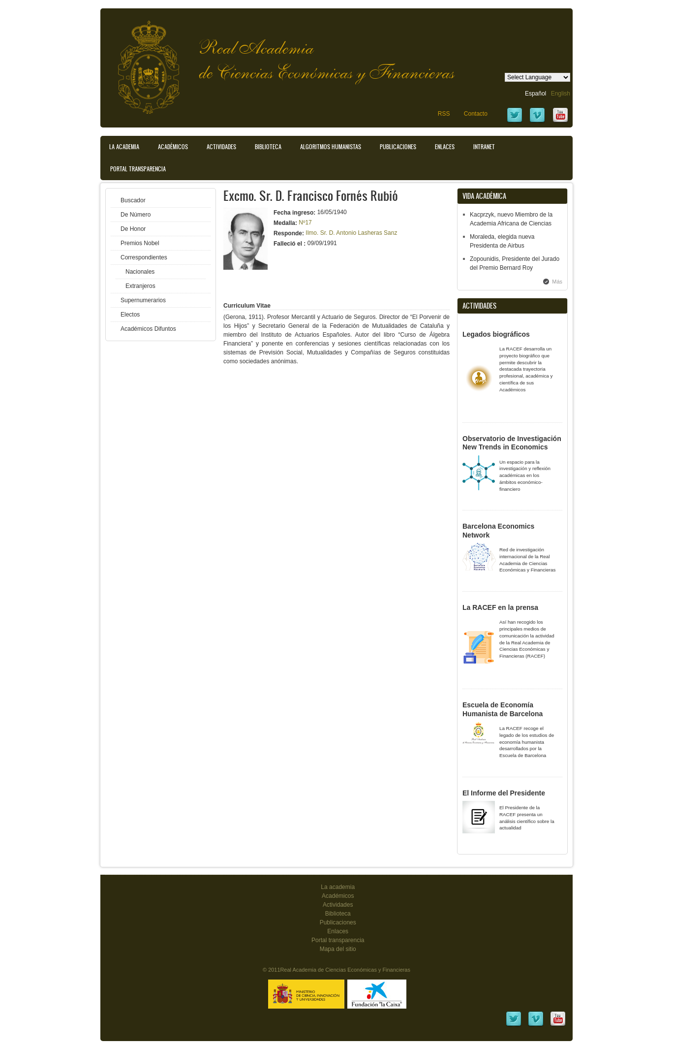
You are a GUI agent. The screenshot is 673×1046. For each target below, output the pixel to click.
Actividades (221, 147)
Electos (130, 314)
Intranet (484, 147)
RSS (444, 113)
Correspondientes (144, 257)
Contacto (476, 113)
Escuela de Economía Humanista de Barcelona (502, 709)
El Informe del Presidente (503, 793)
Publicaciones (398, 147)
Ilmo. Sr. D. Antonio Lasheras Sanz (351, 232)
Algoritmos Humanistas (330, 147)
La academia (338, 887)
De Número (136, 214)
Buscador (133, 200)
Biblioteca (268, 147)
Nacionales (139, 271)
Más (557, 282)
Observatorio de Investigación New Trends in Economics (511, 443)
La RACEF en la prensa (500, 607)
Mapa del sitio (338, 949)
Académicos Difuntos (148, 328)
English (560, 93)
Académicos (173, 147)
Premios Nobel (140, 243)
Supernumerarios (143, 300)
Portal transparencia (138, 169)
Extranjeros (140, 286)
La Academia (124, 147)
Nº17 (305, 222)
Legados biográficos (496, 334)
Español (535, 93)
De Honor (133, 228)
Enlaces (445, 147)
